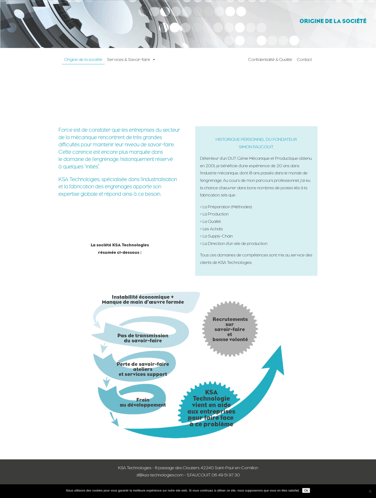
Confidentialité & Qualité (270, 59)
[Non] (370, 491)
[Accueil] (202, 68)
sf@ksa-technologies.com (159, 474)
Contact (304, 59)
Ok (306, 490)
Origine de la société (83, 59)
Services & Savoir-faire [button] (131, 59)
